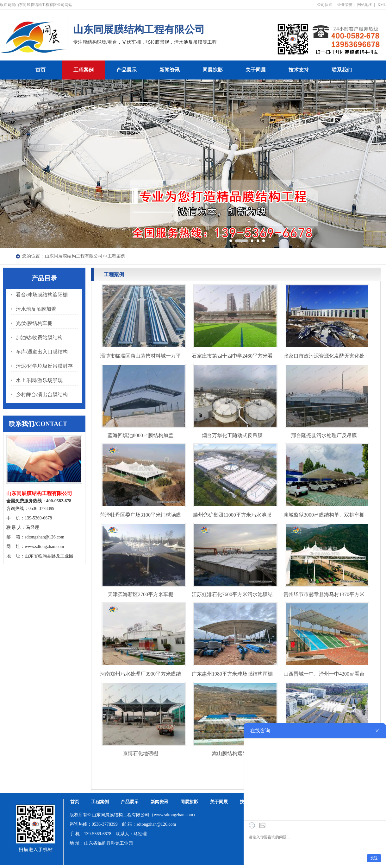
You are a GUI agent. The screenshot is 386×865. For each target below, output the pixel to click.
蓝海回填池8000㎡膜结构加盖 (140, 435)
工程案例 (83, 70)
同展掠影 (212, 70)
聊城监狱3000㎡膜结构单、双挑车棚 (323, 515)
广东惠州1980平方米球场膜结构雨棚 (232, 674)
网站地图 (364, 5)
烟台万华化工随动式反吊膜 (232, 435)
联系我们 (342, 70)
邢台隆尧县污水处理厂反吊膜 (324, 435)
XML (381, 5)
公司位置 (324, 5)
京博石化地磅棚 (140, 753)
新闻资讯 (169, 70)
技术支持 (299, 70)
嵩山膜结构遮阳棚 (232, 753)
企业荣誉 (344, 5)
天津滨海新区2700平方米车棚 (140, 594)
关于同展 (256, 70)
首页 (40, 70)
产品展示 (126, 70)
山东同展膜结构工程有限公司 (74, 256)
